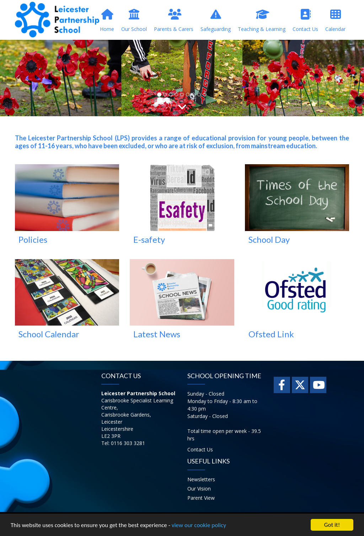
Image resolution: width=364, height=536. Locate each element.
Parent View (201, 497)
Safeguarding (215, 20)
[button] (18, 78)
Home (107, 20)
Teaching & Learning (261, 20)
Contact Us (305, 20)
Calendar (335, 20)
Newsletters (201, 479)
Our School (134, 20)
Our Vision (199, 488)
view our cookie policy (199, 525)
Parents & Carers (173, 20)
